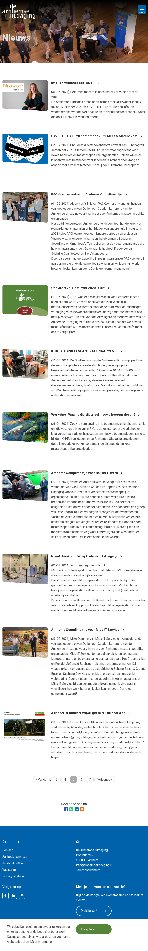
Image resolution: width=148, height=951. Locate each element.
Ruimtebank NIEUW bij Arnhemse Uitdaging (86, 556)
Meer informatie (41, 941)
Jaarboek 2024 (12, 863)
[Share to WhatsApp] (71, 809)
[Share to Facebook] (66, 809)
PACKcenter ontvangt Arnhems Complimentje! (88, 194)
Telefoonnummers (88, 870)
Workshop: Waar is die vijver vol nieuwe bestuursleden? (95, 414)
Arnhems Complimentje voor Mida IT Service (87, 629)
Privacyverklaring (13, 876)
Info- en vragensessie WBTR (73, 83)
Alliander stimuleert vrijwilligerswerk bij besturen (90, 713)
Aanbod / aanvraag (14, 856)
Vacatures (9, 870)
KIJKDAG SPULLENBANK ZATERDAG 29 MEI (85, 351)
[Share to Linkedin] (77, 809)
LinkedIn (13, 896)
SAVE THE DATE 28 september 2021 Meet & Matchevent (95, 136)
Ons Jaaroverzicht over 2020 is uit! (79, 288)
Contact (7, 850)
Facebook (5, 896)
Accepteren (89, 929)
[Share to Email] (82, 809)
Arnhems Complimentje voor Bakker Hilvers (86, 473)
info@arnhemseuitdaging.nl (94, 865)
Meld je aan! (95, 910)
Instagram (22, 896)
